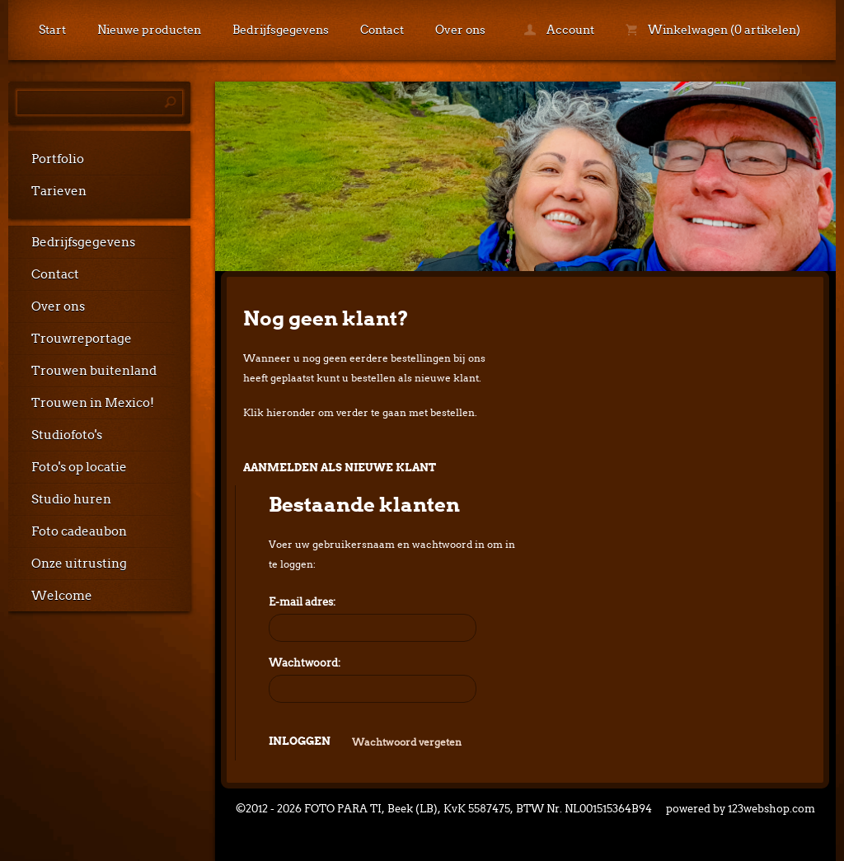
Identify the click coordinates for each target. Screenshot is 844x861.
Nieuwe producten (149, 29)
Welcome (61, 595)
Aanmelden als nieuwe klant (339, 467)
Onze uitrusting (79, 563)
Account (559, 29)
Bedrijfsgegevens (280, 29)
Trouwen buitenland (94, 370)
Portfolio (57, 159)
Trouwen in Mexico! (92, 402)
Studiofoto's (66, 435)
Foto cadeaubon (79, 531)
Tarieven (59, 191)
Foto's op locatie (79, 467)
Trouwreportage (81, 338)
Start (52, 29)
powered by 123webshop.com (740, 809)
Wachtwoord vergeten (407, 742)
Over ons (460, 29)
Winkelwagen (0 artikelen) (713, 29)
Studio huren (71, 499)
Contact (382, 29)
